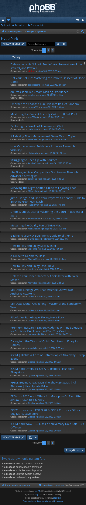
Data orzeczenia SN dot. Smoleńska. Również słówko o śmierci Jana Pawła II (46, 66)
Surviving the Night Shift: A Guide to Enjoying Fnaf (43, 188)
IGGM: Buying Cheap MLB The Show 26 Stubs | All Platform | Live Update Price (43, 384)
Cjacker (31, 362)
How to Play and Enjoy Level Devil (32, 266)
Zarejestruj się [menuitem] (84, 20)
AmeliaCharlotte (35, 163)
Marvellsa (32, 283)
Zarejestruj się (37, 25)
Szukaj (6, 25)
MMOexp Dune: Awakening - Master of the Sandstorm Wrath (45, 305)
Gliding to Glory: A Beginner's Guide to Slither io (41, 235)
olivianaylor (33, 153)
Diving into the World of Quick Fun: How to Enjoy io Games (43, 343)
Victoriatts (32, 249)
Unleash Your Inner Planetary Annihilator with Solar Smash (44, 277)
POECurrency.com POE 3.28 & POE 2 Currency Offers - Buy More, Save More (45, 411)
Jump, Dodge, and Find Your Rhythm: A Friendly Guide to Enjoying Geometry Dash (47, 199)
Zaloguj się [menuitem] (78, 20)
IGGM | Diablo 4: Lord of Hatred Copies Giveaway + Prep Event (47, 356)
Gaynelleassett (35, 239)
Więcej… (4, 20)
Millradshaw (33, 191)
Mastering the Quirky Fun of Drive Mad (35, 225)
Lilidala (31, 296)
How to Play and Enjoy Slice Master (33, 246)
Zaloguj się (20, 25)
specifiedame (34, 85)
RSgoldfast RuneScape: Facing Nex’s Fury (37, 317)
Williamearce (34, 139)
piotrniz (32, 71)
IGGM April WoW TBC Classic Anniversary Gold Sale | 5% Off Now (47, 425)
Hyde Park (9, 38)
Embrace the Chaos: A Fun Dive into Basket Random (44, 104)
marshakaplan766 (36, 334)
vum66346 (33, 117)
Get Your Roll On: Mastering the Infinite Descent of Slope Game (47, 79)
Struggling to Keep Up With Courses (33, 160)
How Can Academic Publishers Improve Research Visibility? (42, 148)
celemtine (32, 179)
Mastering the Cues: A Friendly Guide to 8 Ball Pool (43, 114)
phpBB (37, 491)
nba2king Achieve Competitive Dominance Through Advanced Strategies (44, 174)
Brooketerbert (34, 218)
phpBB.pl (57, 498)
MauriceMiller (34, 259)
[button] (53, 50)
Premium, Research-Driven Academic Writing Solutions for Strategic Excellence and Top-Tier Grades (46, 329)
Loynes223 (33, 107)
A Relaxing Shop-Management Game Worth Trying (43, 136)
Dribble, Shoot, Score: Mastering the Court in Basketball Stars (47, 213)
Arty (36, 495)
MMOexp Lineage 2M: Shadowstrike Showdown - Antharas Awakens (42, 291)
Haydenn (32, 269)
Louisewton (33, 129)
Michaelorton (34, 229)
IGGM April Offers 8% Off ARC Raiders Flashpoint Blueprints (42, 370)
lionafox (31, 95)
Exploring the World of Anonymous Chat (36, 126)
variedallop (33, 348)
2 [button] (48, 50)
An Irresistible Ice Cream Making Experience (39, 92)
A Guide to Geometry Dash (28, 256)
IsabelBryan (33, 205)
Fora (9, 20)
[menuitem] (82, 32)
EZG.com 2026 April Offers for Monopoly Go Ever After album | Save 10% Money (46, 398)
